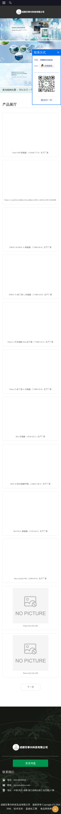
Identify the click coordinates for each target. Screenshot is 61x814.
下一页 (30, 687)
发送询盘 (30, 763)
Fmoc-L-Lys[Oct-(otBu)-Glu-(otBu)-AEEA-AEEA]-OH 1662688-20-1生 (30, 200)
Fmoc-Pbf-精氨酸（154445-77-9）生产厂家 (31, 153)
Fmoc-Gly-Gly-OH (30, 673)
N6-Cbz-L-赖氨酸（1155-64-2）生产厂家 (30, 531)
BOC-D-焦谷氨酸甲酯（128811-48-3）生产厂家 (30, 484)
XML (9, 809)
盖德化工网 (31, 809)
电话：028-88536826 (16, 780)
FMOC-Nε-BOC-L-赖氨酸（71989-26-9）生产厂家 (30, 247)
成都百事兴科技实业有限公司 (15, 804)
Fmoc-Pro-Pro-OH (30, 626)
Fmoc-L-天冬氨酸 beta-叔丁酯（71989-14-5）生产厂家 (31, 342)
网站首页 (23, 90)
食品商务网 (46, 809)
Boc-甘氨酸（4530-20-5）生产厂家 (30, 436)
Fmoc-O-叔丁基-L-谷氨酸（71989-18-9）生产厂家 (30, 389)
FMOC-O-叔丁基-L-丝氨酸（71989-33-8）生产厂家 (30, 294)
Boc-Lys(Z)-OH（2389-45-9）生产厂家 (30, 578)
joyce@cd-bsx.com (22, 785)
